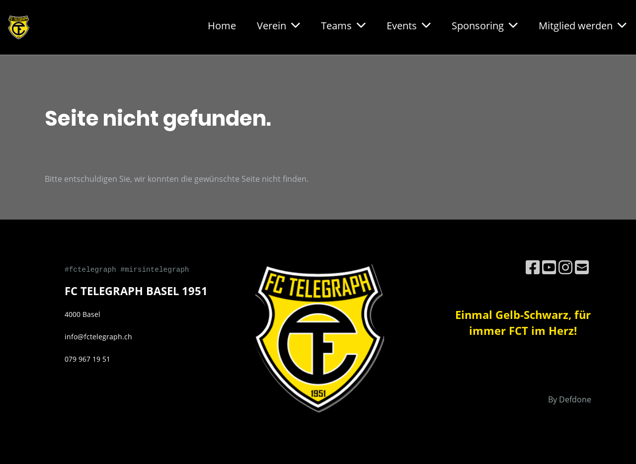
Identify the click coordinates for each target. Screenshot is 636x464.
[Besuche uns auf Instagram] (565, 267)
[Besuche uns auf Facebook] (533, 267)
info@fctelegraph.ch (98, 336)
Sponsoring (485, 25)
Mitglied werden (583, 25)
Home (222, 25)
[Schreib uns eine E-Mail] (582, 267)
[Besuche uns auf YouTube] (549, 267)
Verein (278, 25)
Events (409, 25)
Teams (343, 25)
